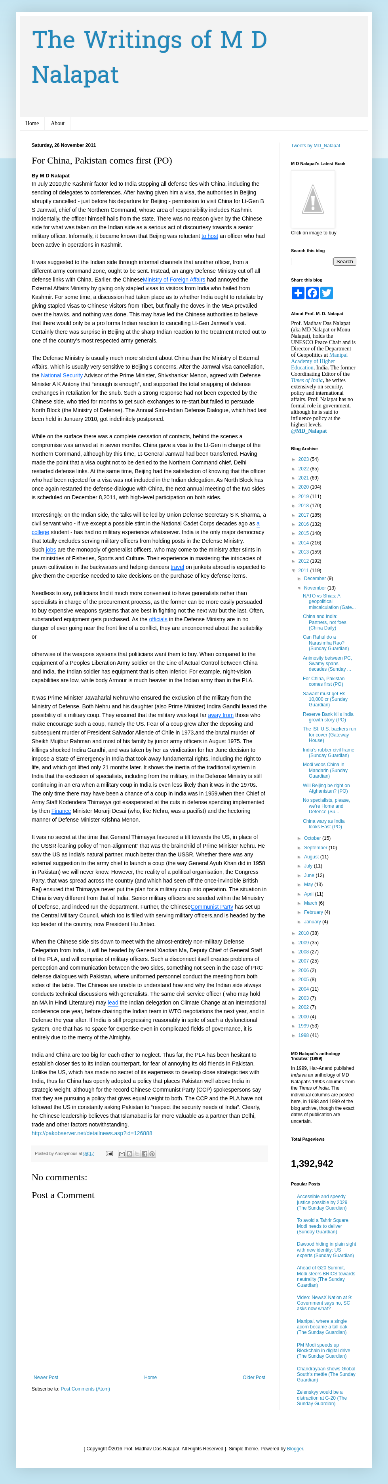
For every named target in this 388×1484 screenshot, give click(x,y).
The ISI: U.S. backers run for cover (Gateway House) (329, 734)
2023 (304, 459)
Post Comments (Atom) (85, 1389)
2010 (304, 933)
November (315, 588)
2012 (304, 561)
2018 (304, 505)
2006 (304, 970)
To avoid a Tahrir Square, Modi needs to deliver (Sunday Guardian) (323, 1226)
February (314, 912)
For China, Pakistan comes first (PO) (323, 681)
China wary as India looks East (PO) (323, 824)
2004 (304, 989)
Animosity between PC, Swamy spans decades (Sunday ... (327, 663)
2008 (304, 952)
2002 (304, 1007)
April (309, 894)
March (311, 903)
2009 (304, 943)
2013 (304, 552)
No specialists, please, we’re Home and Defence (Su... (326, 805)
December (315, 578)
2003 (304, 998)
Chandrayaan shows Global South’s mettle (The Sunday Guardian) (326, 1374)
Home (32, 123)
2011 (304, 570)
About (58, 123)
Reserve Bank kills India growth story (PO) (328, 717)
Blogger (295, 1449)
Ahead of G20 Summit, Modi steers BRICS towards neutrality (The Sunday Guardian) (326, 1276)
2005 (304, 979)
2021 (304, 478)
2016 (304, 524)
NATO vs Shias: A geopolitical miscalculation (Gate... (329, 601)
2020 (304, 487)
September (316, 847)
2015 (304, 533)
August (312, 857)
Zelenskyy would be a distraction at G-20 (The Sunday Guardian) (322, 1397)
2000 (304, 1017)
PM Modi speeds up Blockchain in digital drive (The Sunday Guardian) (323, 1350)
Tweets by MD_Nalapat (315, 145)
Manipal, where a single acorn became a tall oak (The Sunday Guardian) (322, 1327)
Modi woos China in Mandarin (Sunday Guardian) (325, 770)
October (313, 838)
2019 (304, 496)
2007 (304, 961)
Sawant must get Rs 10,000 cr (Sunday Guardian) (325, 699)
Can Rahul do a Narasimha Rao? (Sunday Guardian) (326, 642)
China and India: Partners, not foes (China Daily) (324, 622)
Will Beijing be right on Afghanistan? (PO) (326, 788)
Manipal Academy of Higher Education (319, 361)
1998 (304, 1035)
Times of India (307, 380)
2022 (304, 469)
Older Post (254, 1377)
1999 (304, 1026)
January (313, 922)
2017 (304, 515)
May (309, 884)
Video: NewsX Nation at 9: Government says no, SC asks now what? (324, 1303)
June (310, 875)
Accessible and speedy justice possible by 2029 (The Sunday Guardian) (322, 1202)
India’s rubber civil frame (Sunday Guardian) (328, 752)
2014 (304, 543)
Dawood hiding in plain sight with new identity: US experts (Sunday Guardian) (326, 1249)
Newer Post (46, 1377)
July (309, 866)
